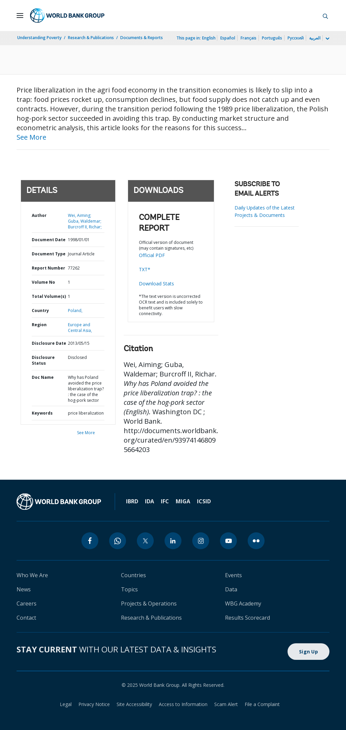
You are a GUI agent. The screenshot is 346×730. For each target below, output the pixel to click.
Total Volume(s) (49, 296)
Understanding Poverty (39, 37)
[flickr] (256, 540)
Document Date (49, 240)
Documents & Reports (141, 37)
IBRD (132, 501)
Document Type (49, 254)
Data (231, 589)
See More (31, 137)
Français (248, 38)
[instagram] (200, 540)
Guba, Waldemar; (84, 221)
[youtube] (228, 540)
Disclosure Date (49, 343)
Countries (133, 575)
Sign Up (308, 651)
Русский (296, 38)
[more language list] (326, 39)
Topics (129, 589)
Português (272, 38)
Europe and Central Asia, (80, 327)
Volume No (43, 282)
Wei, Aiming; (79, 215)
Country (40, 310)
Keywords (42, 413)
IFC (165, 501)
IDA (149, 501)
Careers (26, 603)
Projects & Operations (149, 603)
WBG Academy (243, 603)
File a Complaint (262, 704)
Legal (66, 704)
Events (233, 575)
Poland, (75, 310)
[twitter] (145, 540)
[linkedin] (173, 540)
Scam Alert (226, 704)
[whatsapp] (117, 540)
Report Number (48, 268)
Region (39, 325)
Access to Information (183, 704)
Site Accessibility (134, 704)
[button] (325, 15)
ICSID (204, 501)
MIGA (183, 501)
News (24, 589)
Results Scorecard (247, 617)
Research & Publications (91, 37)
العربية (314, 38)
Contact (26, 617)
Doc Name (43, 377)
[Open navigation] (20, 15)
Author (39, 215)
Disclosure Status (43, 360)
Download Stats (156, 283)
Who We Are (32, 575)
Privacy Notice (94, 704)
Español (227, 38)
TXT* (144, 269)
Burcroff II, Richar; (85, 227)
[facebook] (89, 540)
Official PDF (152, 255)
